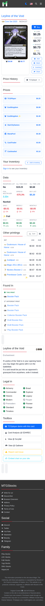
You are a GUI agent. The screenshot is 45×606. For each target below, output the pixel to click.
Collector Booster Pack (17, 315)
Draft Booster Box (14, 320)
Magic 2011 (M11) (14, 265)
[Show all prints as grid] (40, 234)
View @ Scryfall (13, 439)
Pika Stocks (5, 554)
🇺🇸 (31, 4)
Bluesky (5, 538)
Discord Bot (7, 496)
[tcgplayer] (21, 61)
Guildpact (10, 260)
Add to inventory (33, 162)
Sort (32, 234)
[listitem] (5, 4)
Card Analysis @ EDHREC (18, 433)
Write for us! (7, 493)
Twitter (5, 528)
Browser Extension (9, 499)
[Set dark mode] (26, 3)
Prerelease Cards (14, 275)
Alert (37, 59)
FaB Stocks (5, 560)
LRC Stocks (5, 557)
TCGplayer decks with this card (19, 426)
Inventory (37, 67)
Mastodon (6, 535)
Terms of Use (7, 509)
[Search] (36, 3)
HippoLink (5, 569)
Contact (5, 512)
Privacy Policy (7, 506)
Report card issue (14, 452)
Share (37, 72)
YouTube (6, 531)
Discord (5, 525)
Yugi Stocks (5, 563)
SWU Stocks (6, 566)
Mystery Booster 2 (14, 270)
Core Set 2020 (11, 22)
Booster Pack (13, 296)
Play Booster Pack (15, 330)
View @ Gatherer (14, 445)
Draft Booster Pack (15, 325)
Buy (37, 27)
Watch (36, 63)
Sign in (6, 169)
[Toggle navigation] (41, 3)
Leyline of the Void (12, 16)
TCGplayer (33, 80)
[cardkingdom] (9, 61)
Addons (5, 502)
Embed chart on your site (17, 458)
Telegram (6, 541)
